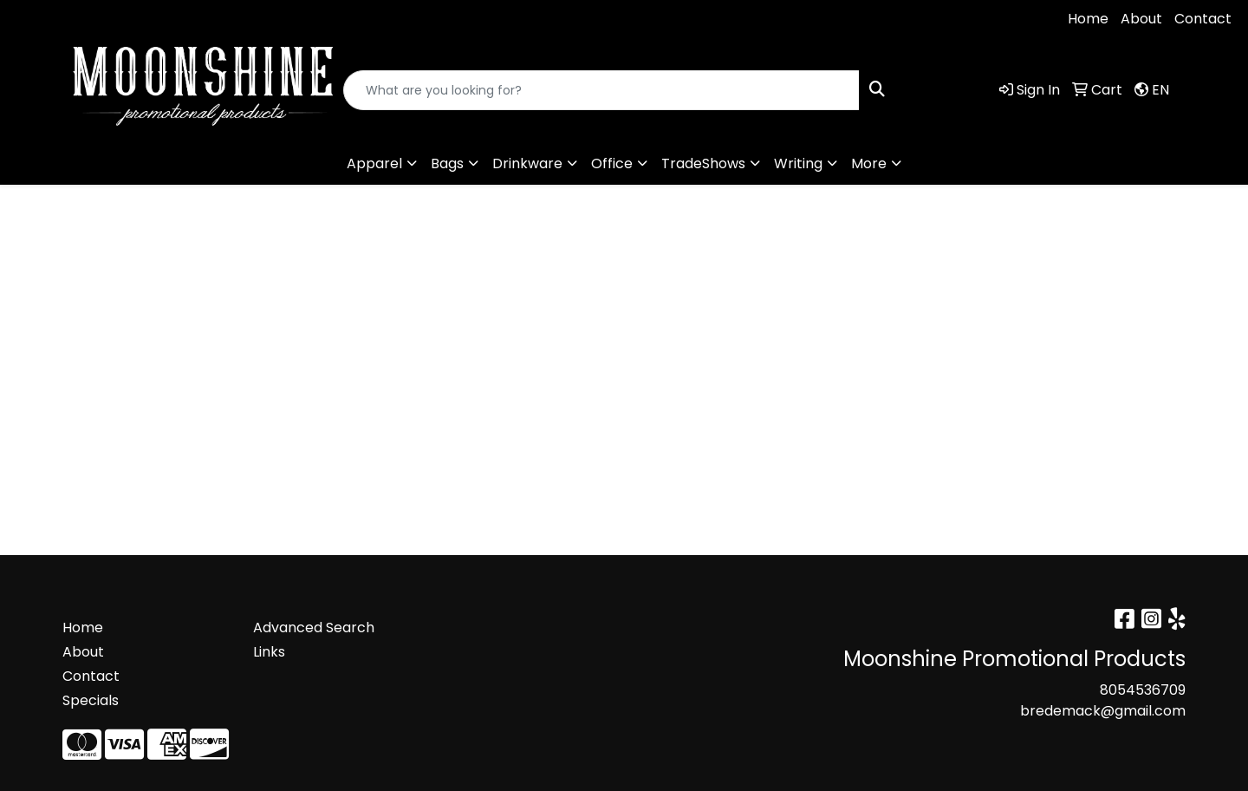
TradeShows (703, 163)
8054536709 (65, 18)
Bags (447, 163)
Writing (798, 163)
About (1141, 19)
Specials (90, 700)
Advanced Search (313, 627)
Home (1088, 19)
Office (612, 163)
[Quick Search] (601, 90)
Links (269, 652)
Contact (1203, 19)
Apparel (374, 163)
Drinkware (527, 163)
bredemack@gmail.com (220, 18)
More (869, 163)
